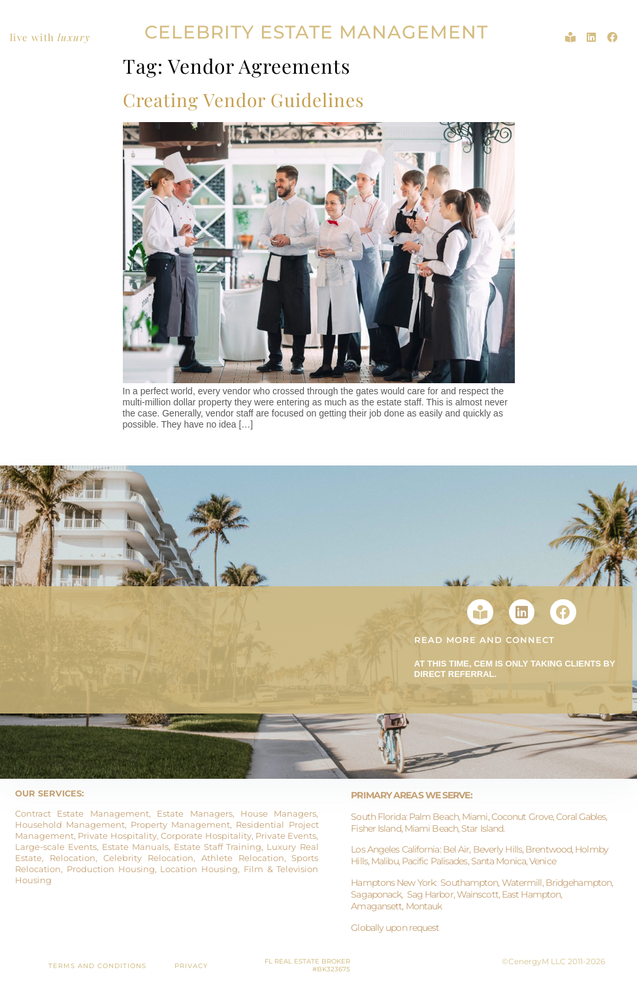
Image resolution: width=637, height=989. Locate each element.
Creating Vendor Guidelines (244, 99)
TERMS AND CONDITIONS (97, 966)
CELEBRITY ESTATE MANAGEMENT (316, 32)
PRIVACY (191, 966)
